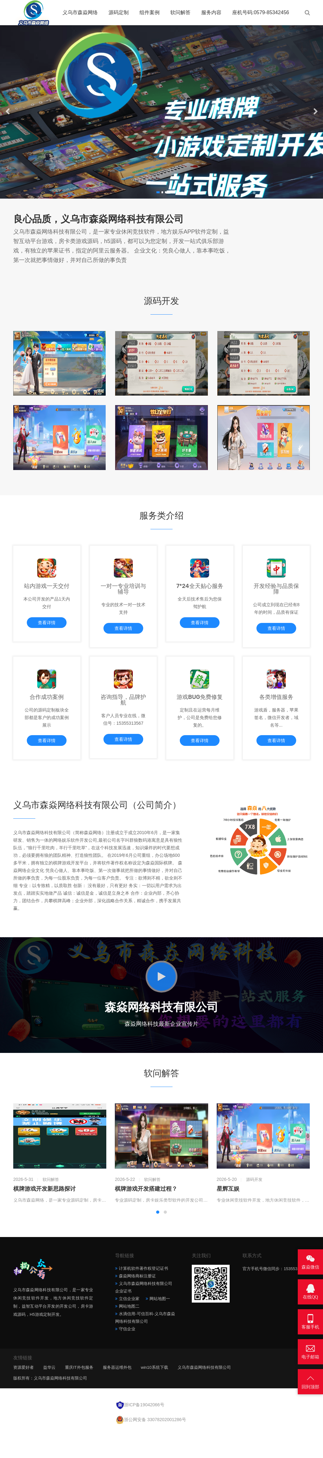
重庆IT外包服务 (79, 1394)
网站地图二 (129, 1333)
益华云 (49, 1394)
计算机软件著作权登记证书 (143, 1295)
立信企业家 (129, 1326)
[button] (158, 192)
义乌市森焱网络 (80, 12)
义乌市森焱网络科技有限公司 (204, 1394)
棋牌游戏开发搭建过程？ (146, 1216)
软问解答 (180, 12)
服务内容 (211, 12)
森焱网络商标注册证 (137, 1303)
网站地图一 (160, 1326)
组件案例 (149, 12)
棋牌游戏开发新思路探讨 (44, 1216)
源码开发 (254, 1207)
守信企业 (127, 1356)
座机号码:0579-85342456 (260, 12)
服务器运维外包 (117, 1394)
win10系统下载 (154, 1394)
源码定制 (119, 12)
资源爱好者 (23, 1394)
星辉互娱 (228, 1216)
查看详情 (47, 632)
